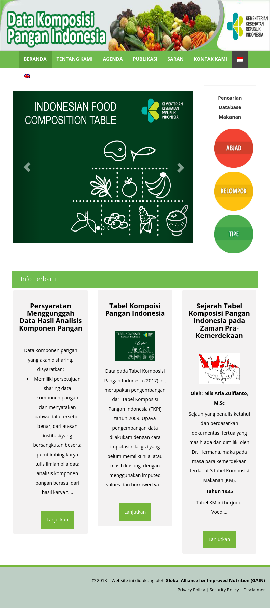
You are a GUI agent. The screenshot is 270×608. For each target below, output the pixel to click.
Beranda (35, 59)
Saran (175, 59)
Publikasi (145, 59)
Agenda (113, 59)
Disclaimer (254, 590)
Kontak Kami (210, 59)
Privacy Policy (192, 590)
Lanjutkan (58, 519)
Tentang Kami (75, 59)
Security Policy (224, 590)
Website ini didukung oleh (187, 580)
